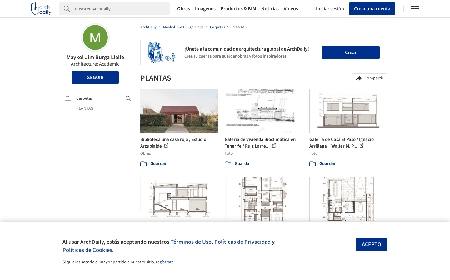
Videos (291, 8)
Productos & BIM (238, 8)
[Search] (122, 8)
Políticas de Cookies (87, 250)
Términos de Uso (191, 242)
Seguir (95, 77)
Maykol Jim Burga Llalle (95, 57)
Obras (183, 8)
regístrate (165, 262)
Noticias (270, 8)
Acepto (371, 244)
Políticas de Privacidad (242, 242)
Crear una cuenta (372, 8)
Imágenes (205, 8)
